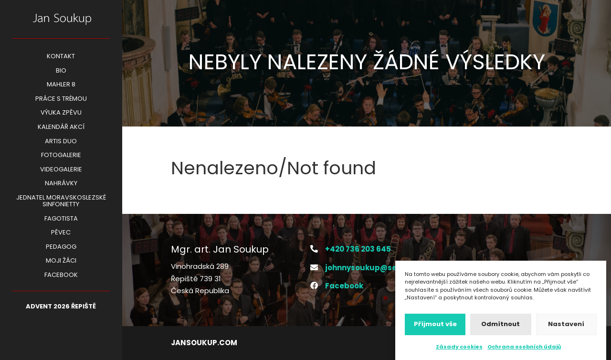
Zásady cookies (459, 349)
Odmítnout (500, 326)
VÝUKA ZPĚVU (61, 113)
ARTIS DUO (61, 142)
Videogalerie (61, 170)
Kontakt (61, 57)
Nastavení (566, 326)
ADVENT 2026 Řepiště (61, 307)
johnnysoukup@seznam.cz (377, 268)
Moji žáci (61, 261)
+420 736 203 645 (358, 249)
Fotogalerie (61, 155)
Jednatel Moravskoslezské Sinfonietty (61, 201)
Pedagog (61, 247)
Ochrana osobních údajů (524, 349)
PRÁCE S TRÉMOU (61, 99)
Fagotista (61, 219)
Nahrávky (61, 184)
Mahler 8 (61, 85)
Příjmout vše (435, 326)
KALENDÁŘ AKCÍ (61, 127)
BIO (61, 71)
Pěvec (61, 233)
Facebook (61, 275)
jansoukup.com (204, 343)
